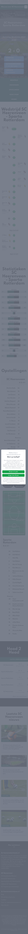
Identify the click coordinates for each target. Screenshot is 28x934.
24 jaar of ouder (13, 471)
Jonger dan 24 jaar (13, 475)
